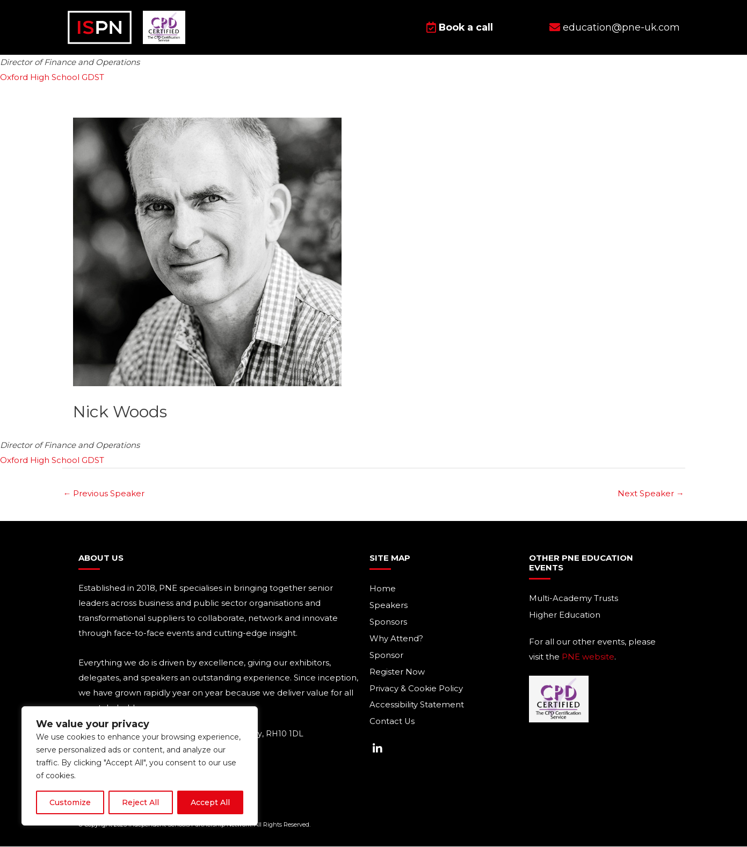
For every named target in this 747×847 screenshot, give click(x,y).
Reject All (140, 802)
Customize (70, 802)
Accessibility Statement (416, 706)
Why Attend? (396, 639)
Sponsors (388, 623)
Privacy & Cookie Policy (416, 689)
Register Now (397, 673)
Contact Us (392, 723)
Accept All (210, 802)
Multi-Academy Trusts (573, 599)
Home (382, 589)
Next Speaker (651, 494)
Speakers (388, 606)
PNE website (588, 657)
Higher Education (564, 616)
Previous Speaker (104, 494)
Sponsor (386, 656)
